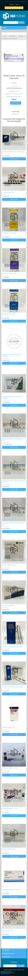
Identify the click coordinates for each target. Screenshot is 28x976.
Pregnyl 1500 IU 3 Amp (8, 849)
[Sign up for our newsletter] (10, 965)
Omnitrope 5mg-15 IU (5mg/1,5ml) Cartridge (11, 355)
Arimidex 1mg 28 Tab (8, 192)
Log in (17, 4)
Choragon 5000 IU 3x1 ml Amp (10, 889)
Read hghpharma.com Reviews (7, 972)
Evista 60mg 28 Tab (7, 930)
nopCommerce (9, 971)
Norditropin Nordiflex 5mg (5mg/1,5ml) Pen (12, 439)
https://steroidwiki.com (5, 973)
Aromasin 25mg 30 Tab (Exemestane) (12, 687)
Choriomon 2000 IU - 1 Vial (9, 768)
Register (11, 4)
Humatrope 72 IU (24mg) (9, 233)
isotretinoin (14, 114)
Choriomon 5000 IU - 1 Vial (9, 808)
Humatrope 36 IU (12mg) (9, 273)
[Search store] (10, 22)
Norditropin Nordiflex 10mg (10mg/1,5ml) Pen (13, 481)
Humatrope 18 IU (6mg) (8, 314)
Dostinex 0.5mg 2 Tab (8, 727)
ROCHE (17, 91)
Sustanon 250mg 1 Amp (9, 565)
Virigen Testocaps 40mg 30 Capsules (12, 646)
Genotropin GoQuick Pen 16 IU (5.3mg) (13, 151)
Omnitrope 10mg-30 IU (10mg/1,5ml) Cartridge (12, 397)
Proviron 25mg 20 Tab (8, 605)
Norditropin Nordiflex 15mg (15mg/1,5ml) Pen (13, 523)
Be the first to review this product (14, 88)
